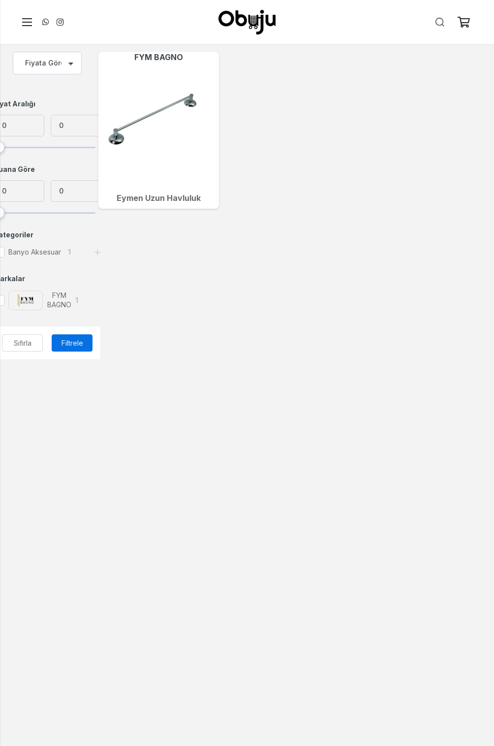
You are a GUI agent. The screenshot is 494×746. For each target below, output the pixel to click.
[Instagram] (60, 22)
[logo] (246, 22)
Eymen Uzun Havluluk (159, 198)
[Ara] (440, 22)
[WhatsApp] (45, 22)
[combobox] (47, 63)
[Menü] (25, 22)
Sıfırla (22, 343)
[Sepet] (463, 22)
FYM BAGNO (158, 57)
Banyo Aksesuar (34, 252)
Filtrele (72, 343)
